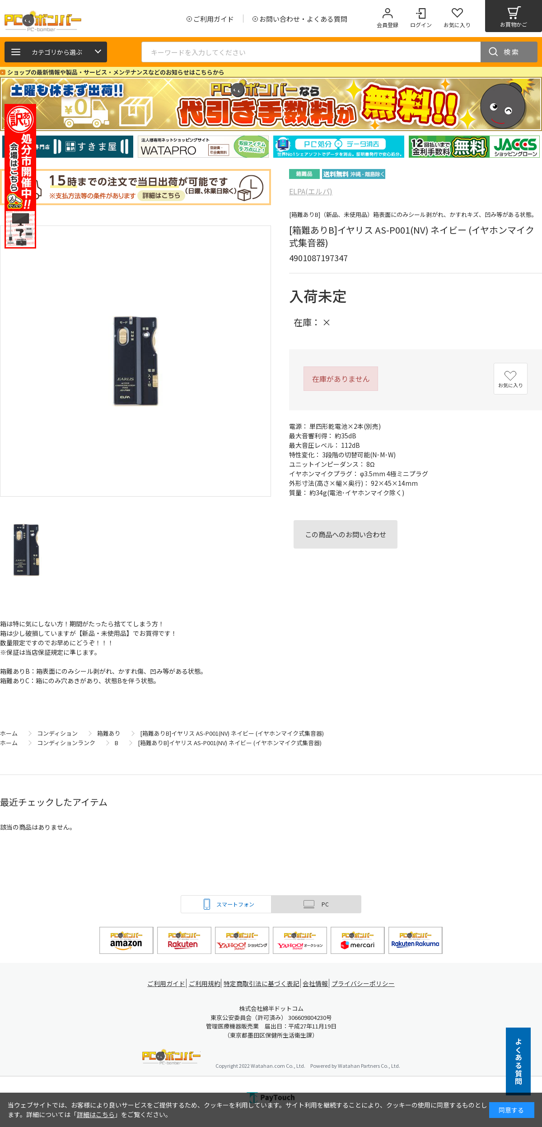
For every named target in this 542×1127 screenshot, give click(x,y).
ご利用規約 (206, 983)
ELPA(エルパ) (310, 191)
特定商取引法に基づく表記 (262, 983)
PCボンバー (171, 1058)
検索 (512, 51)
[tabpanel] (67, 147)
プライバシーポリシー (366, 983)
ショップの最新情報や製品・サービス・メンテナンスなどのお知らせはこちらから (115, 72)
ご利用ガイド (165, 983)
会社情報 (317, 983)
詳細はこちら (96, 1114)
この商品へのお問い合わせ (345, 534)
